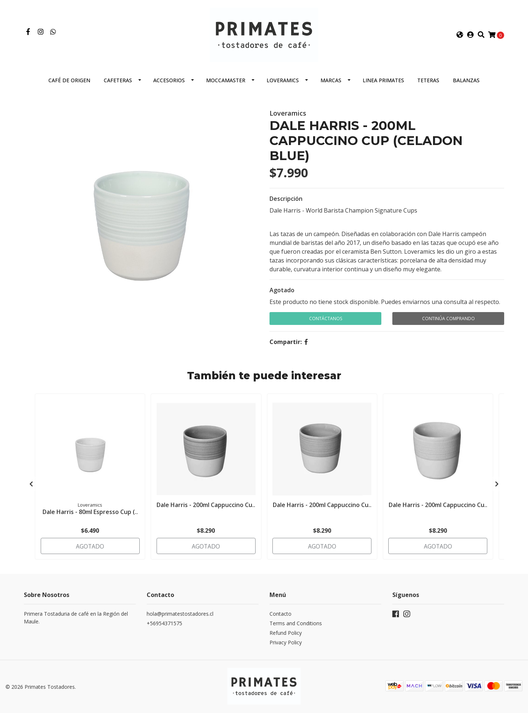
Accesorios (169, 83)
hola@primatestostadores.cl (180, 614)
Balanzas (466, 83)
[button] (459, 36)
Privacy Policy (286, 643)
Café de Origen (69, 83)
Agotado (282, 293)
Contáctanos (325, 321)
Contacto (281, 614)
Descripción (286, 202)
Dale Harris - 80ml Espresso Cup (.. (90, 514)
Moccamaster (225, 83)
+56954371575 (164, 623)
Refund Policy (286, 633)
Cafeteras (118, 83)
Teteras (428, 83)
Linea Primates (383, 83)
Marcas (330, 83)
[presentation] (31, 485)
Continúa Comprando (448, 321)
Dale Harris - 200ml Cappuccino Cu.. (205, 510)
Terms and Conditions (296, 623)
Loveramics (283, 83)
